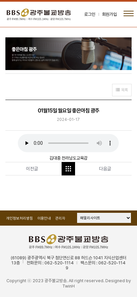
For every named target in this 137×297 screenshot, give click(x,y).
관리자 (60, 218)
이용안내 (44, 218)
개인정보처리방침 (19, 218)
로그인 (89, 14)
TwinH (68, 286)
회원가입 (109, 14)
